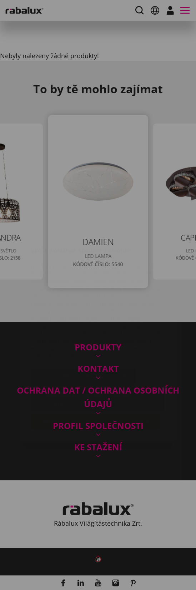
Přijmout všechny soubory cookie (95, 379)
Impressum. (92, 313)
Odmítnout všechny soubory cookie (87, 357)
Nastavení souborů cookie (84, 334)
